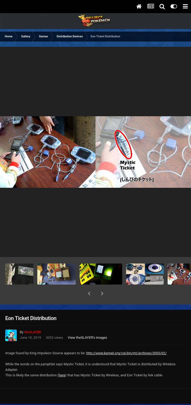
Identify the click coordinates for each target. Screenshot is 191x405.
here (62, 361)
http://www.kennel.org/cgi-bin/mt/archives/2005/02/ (126, 339)
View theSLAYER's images (87, 324)
